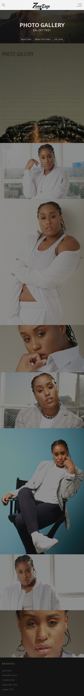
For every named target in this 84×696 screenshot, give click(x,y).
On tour (59, 39)
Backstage (26, 39)
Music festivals (43, 39)
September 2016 (9, 684)
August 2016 (8, 689)
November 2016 (9, 675)
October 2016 (8, 680)
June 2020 (6, 670)
